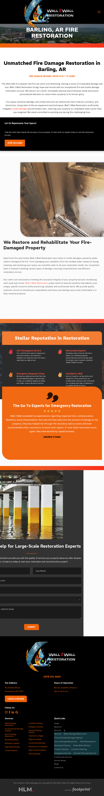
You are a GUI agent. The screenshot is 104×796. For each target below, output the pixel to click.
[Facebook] (9, 712)
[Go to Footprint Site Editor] (78, 790)
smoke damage (19, 109)
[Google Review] (17, 712)
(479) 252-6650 (16, 143)
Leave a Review (16, 699)
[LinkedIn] (13, 712)
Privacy (88, 783)
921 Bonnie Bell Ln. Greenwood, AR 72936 (14, 689)
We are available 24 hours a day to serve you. (65, 689)
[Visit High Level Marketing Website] (26, 790)
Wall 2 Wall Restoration (36, 283)
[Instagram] (6, 712)
